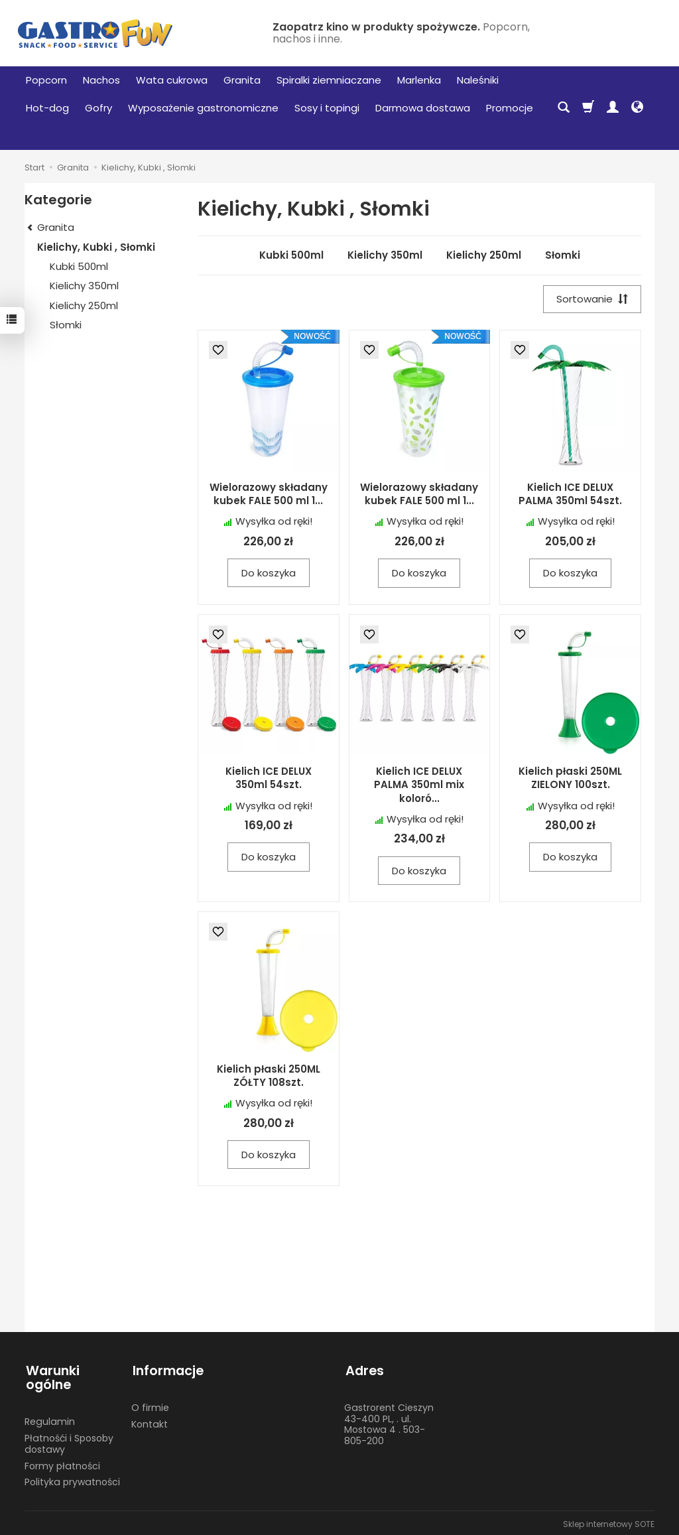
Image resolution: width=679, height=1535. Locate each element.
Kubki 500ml (291, 255)
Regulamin (50, 1419)
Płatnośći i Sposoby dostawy (69, 1441)
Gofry (98, 108)
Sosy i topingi (326, 108)
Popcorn (46, 80)
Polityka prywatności (72, 1479)
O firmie (150, 1405)
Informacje (166, 1369)
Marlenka (419, 80)
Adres (363, 1369)
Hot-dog (47, 108)
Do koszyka (268, 573)
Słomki (562, 255)
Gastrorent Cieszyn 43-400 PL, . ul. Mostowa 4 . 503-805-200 (389, 1421)
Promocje (509, 108)
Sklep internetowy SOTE (608, 1521)
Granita (242, 80)
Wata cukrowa (172, 80)
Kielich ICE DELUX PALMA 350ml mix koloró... (419, 785)
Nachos (101, 80)
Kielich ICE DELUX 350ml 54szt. (268, 778)
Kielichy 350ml (384, 255)
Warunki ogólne (51, 1377)
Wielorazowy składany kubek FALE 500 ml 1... (269, 494)
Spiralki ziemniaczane (329, 80)
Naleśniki (478, 80)
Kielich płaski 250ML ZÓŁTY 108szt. (268, 1076)
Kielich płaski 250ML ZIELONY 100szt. (570, 778)
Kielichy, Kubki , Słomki (96, 247)
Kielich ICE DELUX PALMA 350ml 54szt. (570, 494)
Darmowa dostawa (422, 108)
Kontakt (149, 1421)
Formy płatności (62, 1463)
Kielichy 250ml (483, 255)
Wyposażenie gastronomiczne (203, 108)
